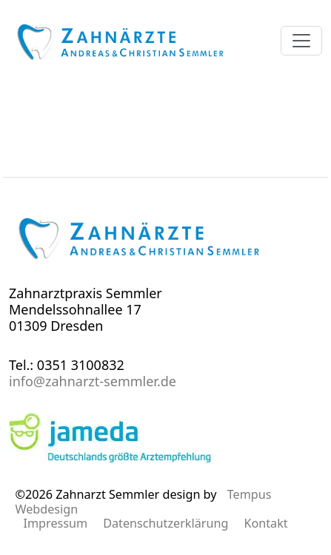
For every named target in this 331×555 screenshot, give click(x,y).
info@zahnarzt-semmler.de (92, 381)
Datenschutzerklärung (165, 523)
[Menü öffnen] (301, 41)
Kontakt (265, 523)
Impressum (55, 523)
